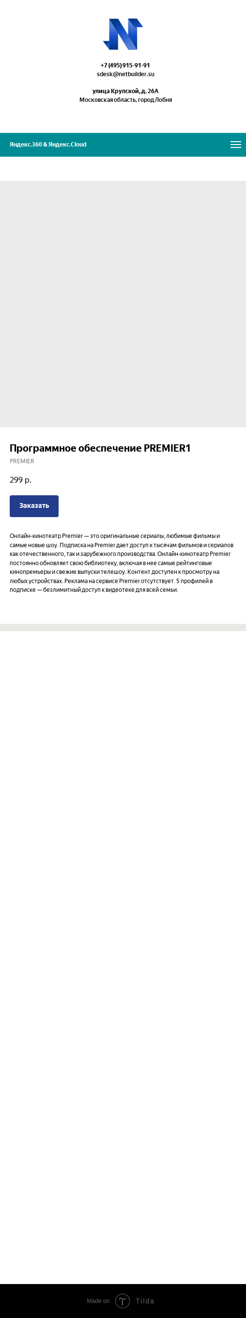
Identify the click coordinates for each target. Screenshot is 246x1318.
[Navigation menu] (236, 144)
